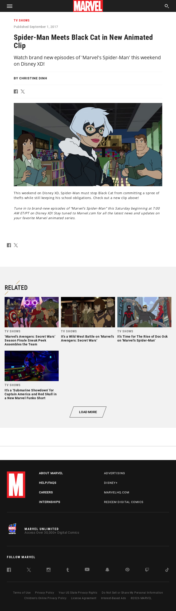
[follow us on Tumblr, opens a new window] (67, 570)
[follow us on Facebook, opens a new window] (9, 570)
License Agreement (83, 598)
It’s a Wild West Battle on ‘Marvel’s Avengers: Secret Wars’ (87, 338)
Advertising (114, 473)
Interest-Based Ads (113, 598)
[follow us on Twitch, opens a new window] (147, 570)
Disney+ (111, 482)
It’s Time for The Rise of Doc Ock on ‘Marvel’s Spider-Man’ (142, 338)
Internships (49, 502)
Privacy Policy (44, 592)
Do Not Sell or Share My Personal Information (132, 592)
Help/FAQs (47, 482)
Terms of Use (21, 592)
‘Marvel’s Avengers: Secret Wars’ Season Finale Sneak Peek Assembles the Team (30, 340)
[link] (32, 322)
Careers (46, 492)
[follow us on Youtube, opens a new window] (87, 570)
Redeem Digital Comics (123, 502)
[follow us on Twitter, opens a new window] (29, 570)
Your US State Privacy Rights (78, 592)
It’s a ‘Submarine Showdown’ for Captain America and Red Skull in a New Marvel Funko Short (31, 394)
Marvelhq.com (116, 492)
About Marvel (51, 473)
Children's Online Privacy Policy (45, 598)
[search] (167, 7)
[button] (8, 6)
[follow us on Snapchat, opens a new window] (107, 570)
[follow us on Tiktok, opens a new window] (167, 570)
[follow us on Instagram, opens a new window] (49, 570)
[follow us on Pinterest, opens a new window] (127, 570)
